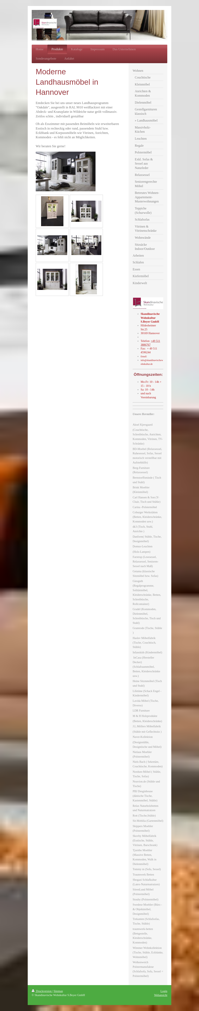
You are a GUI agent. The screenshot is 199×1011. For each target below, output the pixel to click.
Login (164, 991)
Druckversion (42, 991)
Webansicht (160, 995)
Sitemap (58, 991)
